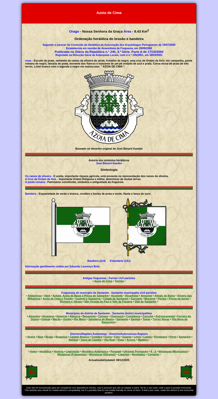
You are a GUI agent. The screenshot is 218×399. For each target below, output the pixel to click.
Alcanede (117, 295)
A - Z (153, 351)
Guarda (126, 336)
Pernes (162, 298)
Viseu (120, 339)
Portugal (115, 351)
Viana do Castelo (91, 339)
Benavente (89, 316)
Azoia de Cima (103, 281)
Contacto (153, 354)
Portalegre (160, 336)
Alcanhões (131, 295)
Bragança (61, 336)
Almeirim (61, 316)
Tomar (146, 319)
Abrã (47, 295)
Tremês (119, 281)
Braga (49, 336)
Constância (133, 316)
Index (33, 351)
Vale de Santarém (146, 301)
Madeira (143, 339)
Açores (130, 339)
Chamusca (117, 316)
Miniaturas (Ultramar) (102, 354)
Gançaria (136, 298)
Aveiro (31, 336)
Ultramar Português (135, 351)
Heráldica (45, 351)
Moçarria (149, 298)
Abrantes (34, 316)
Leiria (137, 336)
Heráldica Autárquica (95, 351)
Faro (117, 336)
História (59, 351)
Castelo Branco (79, 336)
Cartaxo (103, 316)
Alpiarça (75, 316)
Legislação (73, 351)
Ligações (123, 354)
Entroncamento (165, 316)
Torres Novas (161, 319)
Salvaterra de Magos (101, 319)
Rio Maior (80, 319)
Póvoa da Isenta (179, 298)
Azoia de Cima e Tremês (58, 298)
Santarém (122, 319)
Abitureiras (35, 295)
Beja (40, 336)
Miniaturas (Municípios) (173, 351)
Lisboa (147, 336)
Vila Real (109, 339)
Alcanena (48, 316)
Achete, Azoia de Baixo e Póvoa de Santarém (80, 295)
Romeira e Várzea (71, 301)
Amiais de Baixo (165, 295)
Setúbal (73, 339)
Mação (57, 319)
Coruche (148, 316)
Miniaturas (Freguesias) (72, 354)
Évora (108, 336)
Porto (173, 336)
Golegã (45, 319)
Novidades (138, 354)
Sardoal (135, 319)
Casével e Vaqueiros (88, 298)
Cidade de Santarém (115, 298)
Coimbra (97, 336)
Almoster (146, 295)
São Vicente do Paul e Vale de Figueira (108, 301)
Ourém (67, 319)
